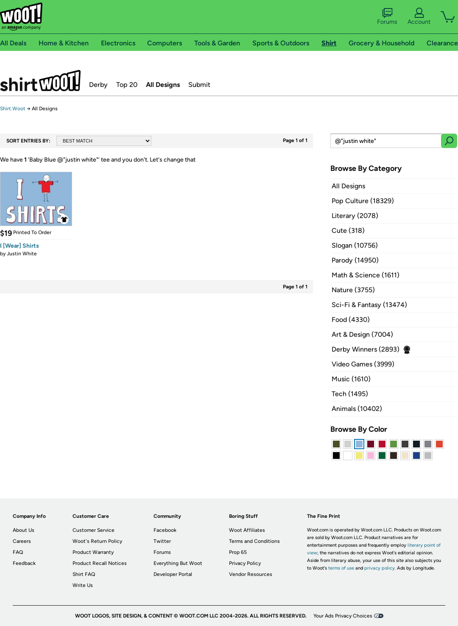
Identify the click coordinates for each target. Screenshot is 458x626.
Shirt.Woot (40, 80)
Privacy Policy (245, 563)
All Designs (163, 85)
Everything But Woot (178, 563)
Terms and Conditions (254, 541)
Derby (98, 85)
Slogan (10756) (355, 245)
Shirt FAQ (84, 574)
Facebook (165, 530)
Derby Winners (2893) (365, 349)
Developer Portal (173, 574)
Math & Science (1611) (365, 275)
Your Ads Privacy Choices (342, 616)
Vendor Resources (250, 574)
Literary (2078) (355, 216)
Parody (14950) (355, 260)
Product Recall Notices (100, 563)
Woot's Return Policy (97, 541)
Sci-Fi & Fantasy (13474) (369, 305)
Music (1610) (351, 379)
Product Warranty (93, 552)
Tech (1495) (350, 394)
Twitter (162, 541)
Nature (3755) (353, 290)
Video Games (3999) (363, 364)
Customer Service (93, 530)
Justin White (22, 254)
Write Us (83, 585)
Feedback (24, 563)
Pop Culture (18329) (363, 201)
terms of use (341, 568)
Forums (387, 16)
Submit (199, 85)
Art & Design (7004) (362, 334)
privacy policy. (380, 568)
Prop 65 (238, 552)
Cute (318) (348, 230)
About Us (23, 530)
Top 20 (126, 85)
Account (419, 16)
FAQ (18, 552)
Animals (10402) (357, 409)
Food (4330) (351, 320)
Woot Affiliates (247, 530)
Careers (22, 541)
